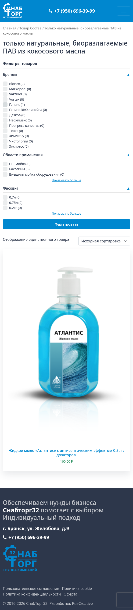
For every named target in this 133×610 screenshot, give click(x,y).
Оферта (70, 594)
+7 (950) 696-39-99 (72, 11)
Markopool (20, 89)
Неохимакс (20, 120)
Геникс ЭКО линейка (28, 109)
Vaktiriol (18, 94)
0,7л (15, 197)
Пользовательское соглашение (31, 588)
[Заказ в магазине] (104, 241)
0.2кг (15, 208)
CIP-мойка (19, 164)
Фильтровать (67, 224)
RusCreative (82, 603)
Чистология (21, 141)
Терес (16, 130)
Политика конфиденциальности (32, 594)
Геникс (17, 104)
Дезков (17, 115)
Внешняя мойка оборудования (36, 174)
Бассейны (19, 169)
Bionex (17, 84)
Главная (9, 28)
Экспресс (19, 146)
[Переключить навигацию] (123, 11)
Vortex (16, 99)
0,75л (15, 202)
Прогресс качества (26, 125)
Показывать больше (66, 180)
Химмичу (19, 136)
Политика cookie (77, 588)
